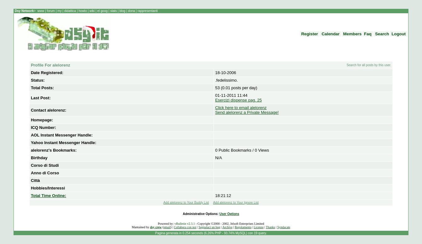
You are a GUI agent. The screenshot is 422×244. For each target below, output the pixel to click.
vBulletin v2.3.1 (184, 223)
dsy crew (156, 227)
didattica (70, 11)
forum (51, 11)
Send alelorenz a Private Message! (247, 112)
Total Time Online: (48, 195)
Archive (227, 227)
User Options (229, 214)
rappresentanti (147, 11)
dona (131, 11)
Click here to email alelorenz (240, 107)
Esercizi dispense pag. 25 (238, 100)
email (166, 227)
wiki (91, 11)
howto (82, 11)
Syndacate (283, 227)
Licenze (259, 227)
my (59, 11)
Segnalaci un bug (209, 227)
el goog (103, 11)
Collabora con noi (185, 227)
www (41, 11)
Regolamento (243, 227)
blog (122, 11)
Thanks (270, 227)
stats (114, 11)
